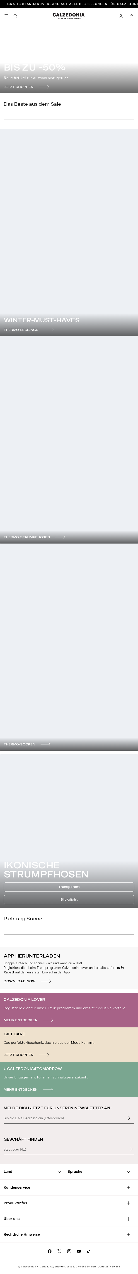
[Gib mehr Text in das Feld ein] (129, 1118)
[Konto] (120, 16)
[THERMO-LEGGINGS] (29, 330)
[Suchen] (15, 16)
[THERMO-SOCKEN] (28, 744)
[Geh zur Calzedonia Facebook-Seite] (50, 1250)
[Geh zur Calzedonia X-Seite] (59, 1250)
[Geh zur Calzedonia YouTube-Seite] (79, 1250)
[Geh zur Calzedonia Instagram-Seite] (69, 1250)
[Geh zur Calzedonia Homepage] (69, 16)
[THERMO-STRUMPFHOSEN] (35, 537)
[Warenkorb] (131, 16)
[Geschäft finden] (131, 1149)
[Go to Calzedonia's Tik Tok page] (89, 1250)
